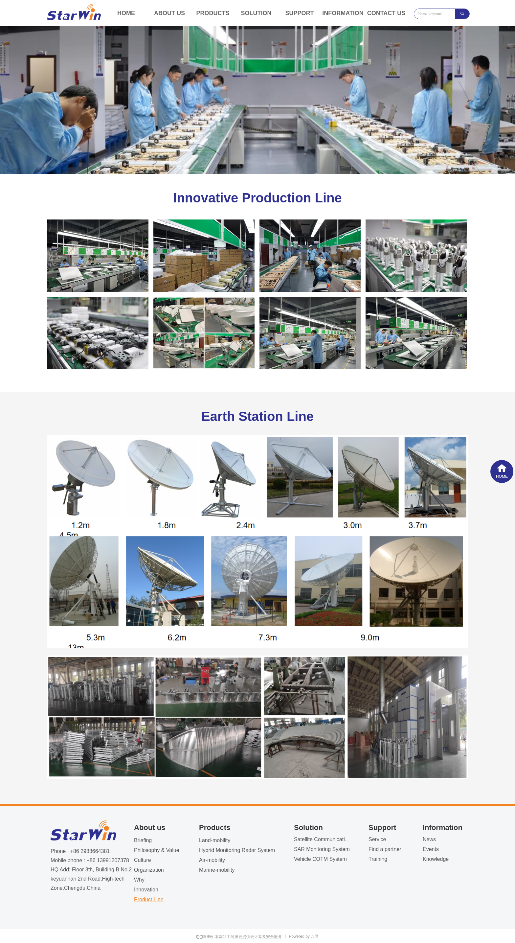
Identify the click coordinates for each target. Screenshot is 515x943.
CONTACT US (386, 13)
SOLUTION (256, 13)
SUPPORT (299, 13)
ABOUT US (169, 13)
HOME (126, 13)
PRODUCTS (212, 13)
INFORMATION (343, 13)
